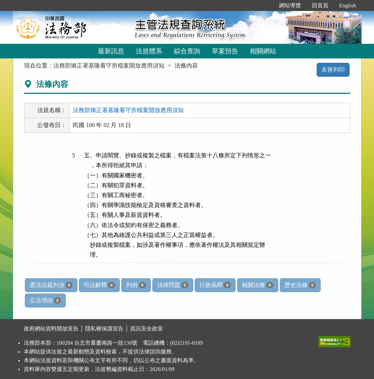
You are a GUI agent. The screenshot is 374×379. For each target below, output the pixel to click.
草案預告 (225, 51)
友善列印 (333, 69)
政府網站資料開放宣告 (51, 329)
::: (265, 5)
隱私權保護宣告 (104, 329)
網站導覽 (290, 5)
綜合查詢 (187, 51)
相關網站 (263, 51)
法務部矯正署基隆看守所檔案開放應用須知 (108, 65)
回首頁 (320, 5)
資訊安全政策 (146, 329)
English (347, 5)
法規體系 (149, 51)
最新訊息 (111, 51)
